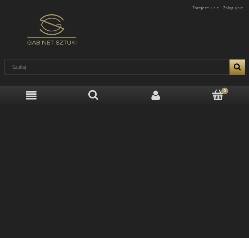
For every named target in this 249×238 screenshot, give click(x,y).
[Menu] (31, 95)
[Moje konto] (156, 95)
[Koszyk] (218, 95)
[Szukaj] (237, 67)
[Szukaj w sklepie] (118, 67)
